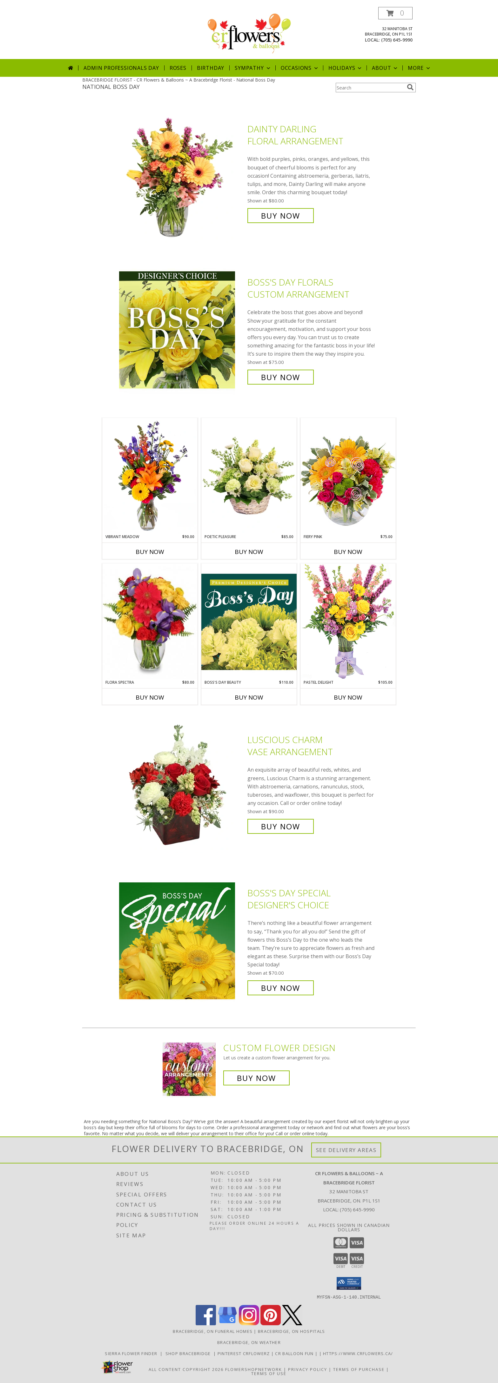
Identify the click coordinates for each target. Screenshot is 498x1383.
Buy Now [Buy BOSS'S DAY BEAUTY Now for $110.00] (249, 697)
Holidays (345, 67)
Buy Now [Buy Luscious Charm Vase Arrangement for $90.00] (280, 826)
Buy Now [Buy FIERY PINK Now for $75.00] (348, 552)
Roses (178, 67)
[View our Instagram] (249, 1323)
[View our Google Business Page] (227, 1323)
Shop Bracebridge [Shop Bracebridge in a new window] (189, 1353)
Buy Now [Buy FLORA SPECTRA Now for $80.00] (150, 697)
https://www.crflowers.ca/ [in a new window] (358, 1353)
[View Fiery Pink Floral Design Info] (348, 475)
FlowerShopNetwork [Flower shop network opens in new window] (253, 1369)
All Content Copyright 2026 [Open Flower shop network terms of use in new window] (186, 1369)
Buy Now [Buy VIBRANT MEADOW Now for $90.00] (150, 552)
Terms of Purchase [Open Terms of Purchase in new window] (359, 1369)
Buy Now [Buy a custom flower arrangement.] (256, 1078)
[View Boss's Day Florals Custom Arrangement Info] (181, 330)
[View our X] (292, 1323)
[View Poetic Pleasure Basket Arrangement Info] (249, 476)
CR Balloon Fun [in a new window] (295, 1353)
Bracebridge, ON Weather (249, 1342)
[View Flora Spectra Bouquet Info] (150, 621)
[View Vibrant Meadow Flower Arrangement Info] (150, 476)
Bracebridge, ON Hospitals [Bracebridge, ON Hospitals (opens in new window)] (291, 1331)
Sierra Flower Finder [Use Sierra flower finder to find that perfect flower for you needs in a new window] (132, 1353)
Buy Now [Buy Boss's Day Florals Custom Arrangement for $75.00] (280, 377)
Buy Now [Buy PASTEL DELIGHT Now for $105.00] (348, 697)
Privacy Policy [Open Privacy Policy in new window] (307, 1369)
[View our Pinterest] (270, 1323)
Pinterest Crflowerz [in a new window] (244, 1353)
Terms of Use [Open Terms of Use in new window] (268, 1373)
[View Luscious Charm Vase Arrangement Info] (181, 783)
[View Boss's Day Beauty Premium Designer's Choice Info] (249, 621)
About (385, 67)
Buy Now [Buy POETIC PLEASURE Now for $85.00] (249, 552)
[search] (410, 87)
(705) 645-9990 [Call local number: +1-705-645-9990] (397, 40)
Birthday (210, 67)
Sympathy (253, 67)
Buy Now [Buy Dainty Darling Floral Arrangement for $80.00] (280, 215)
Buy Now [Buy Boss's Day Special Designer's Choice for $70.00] (280, 988)
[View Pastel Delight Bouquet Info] (348, 621)
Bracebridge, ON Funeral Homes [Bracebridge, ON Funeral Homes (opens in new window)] (212, 1331)
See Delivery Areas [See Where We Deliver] (346, 1150)
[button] (395, 13)
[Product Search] (370, 87)
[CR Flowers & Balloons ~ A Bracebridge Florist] (249, 33)
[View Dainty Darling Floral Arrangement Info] (181, 172)
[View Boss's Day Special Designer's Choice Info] (181, 941)
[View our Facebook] (206, 1323)
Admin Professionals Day (121, 67)
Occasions (300, 67)
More (419, 67)
